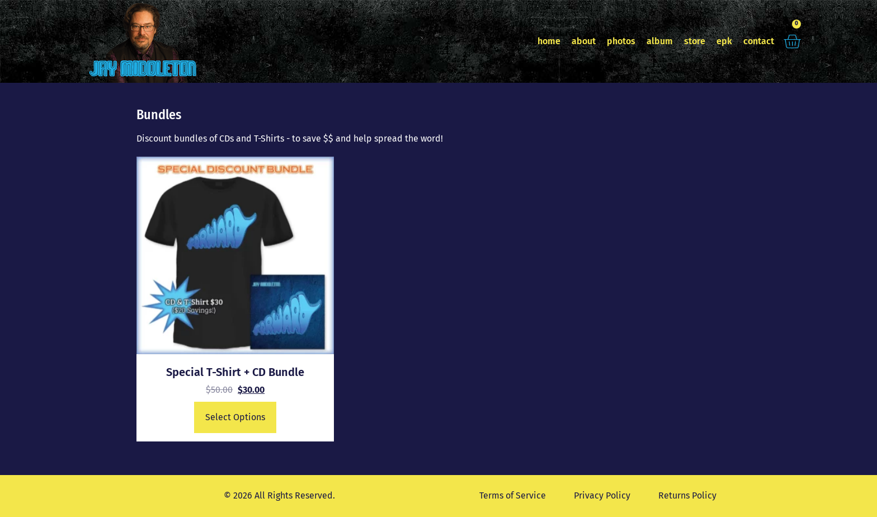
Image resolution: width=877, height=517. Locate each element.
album (660, 41)
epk (724, 41)
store (694, 41)
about (584, 41)
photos (621, 41)
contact (758, 41)
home (548, 41)
